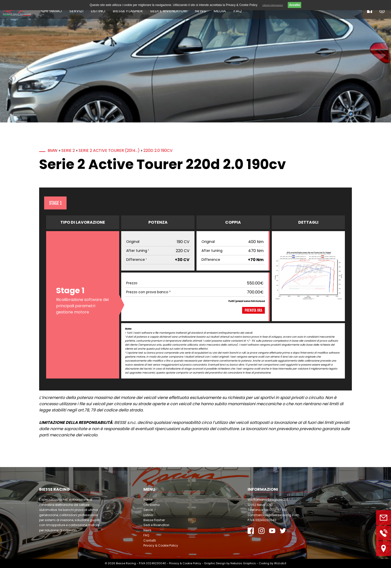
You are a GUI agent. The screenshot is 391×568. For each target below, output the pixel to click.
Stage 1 (55, 203)
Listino (98, 11)
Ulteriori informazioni (272, 5)
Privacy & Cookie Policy (160, 545)
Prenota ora (253, 310)
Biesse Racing (126, 563)
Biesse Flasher (128, 11)
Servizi (76, 11)
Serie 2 (68, 150)
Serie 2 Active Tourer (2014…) (109, 150)
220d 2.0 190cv (158, 150)
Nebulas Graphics (243, 563)
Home (147, 499)
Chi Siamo (51, 11)
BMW (53, 150)
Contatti (149, 540)
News (200, 11)
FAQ (237, 11)
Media (219, 11)
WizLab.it (280, 563)
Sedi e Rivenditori (168, 11)
